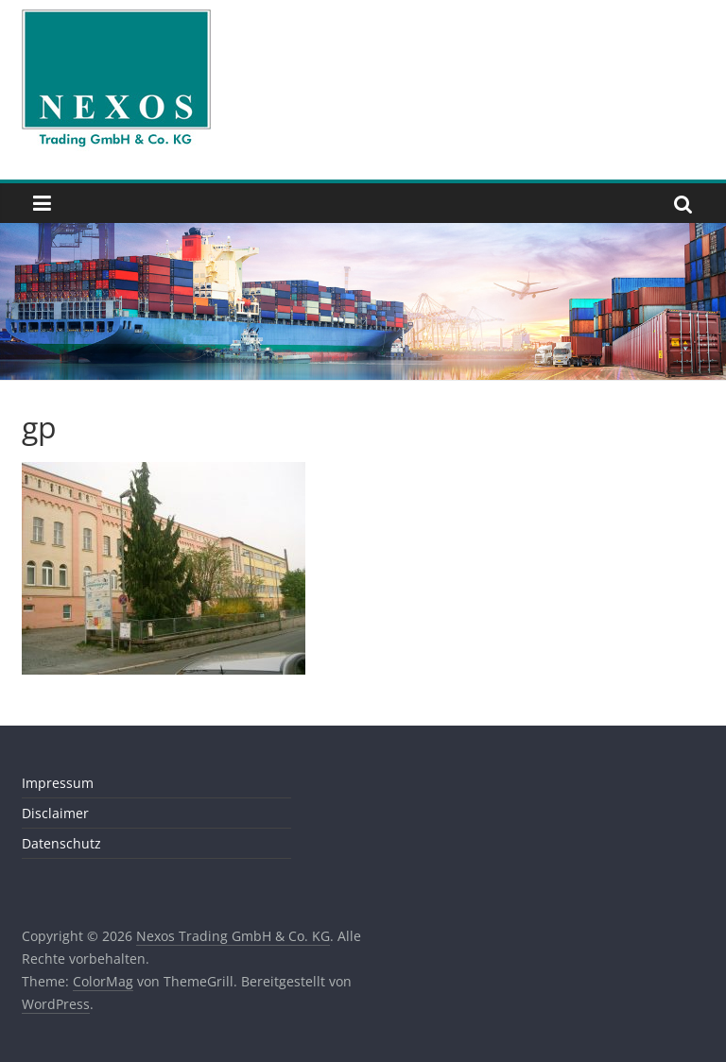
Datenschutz (61, 843)
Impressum (58, 783)
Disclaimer (55, 813)
